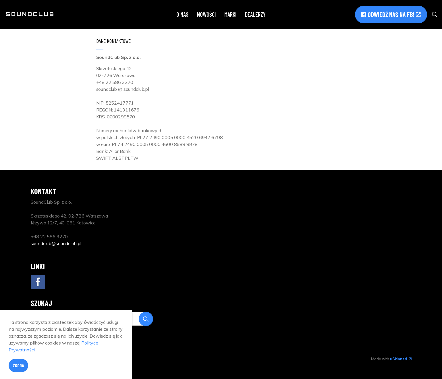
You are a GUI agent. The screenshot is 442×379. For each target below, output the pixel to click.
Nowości (206, 14)
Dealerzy (255, 14)
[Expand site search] (434, 14)
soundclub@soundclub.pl (56, 243)
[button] (146, 319)
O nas (182, 14)
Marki (230, 14)
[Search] (92, 319)
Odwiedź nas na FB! (391, 14)
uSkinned (401, 359)
